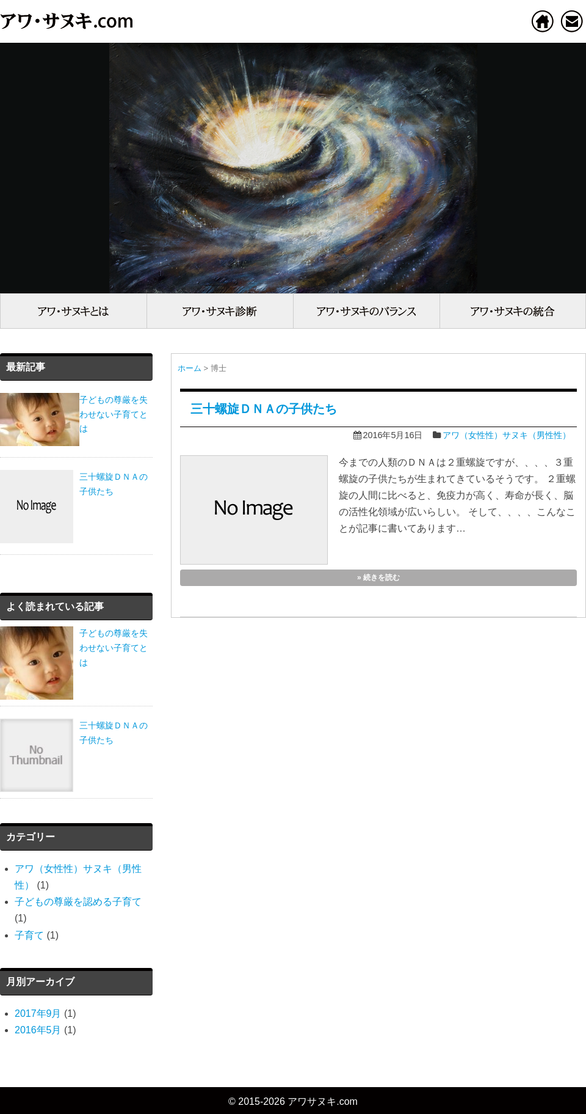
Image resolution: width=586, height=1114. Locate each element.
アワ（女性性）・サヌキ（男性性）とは (73, 311)
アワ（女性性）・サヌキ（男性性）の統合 (513, 311)
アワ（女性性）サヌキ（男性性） (507, 435)
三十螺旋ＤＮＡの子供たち (263, 409)
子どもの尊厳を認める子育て (78, 901)
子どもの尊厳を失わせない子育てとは (113, 647)
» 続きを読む (378, 577)
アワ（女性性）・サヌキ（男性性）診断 (219, 311)
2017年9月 (38, 1013)
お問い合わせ (572, 21)
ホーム (543, 21)
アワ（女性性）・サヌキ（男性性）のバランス (366, 311)
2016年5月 (38, 1030)
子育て (29, 935)
